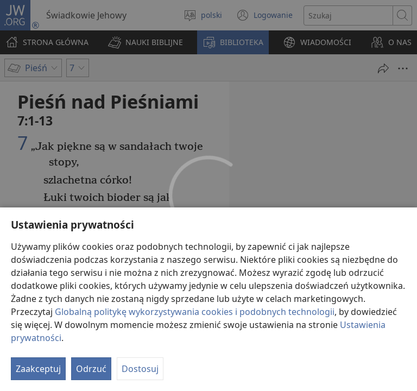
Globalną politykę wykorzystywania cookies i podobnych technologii (194, 312)
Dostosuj (140, 369)
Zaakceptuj (38, 369)
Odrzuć (91, 369)
